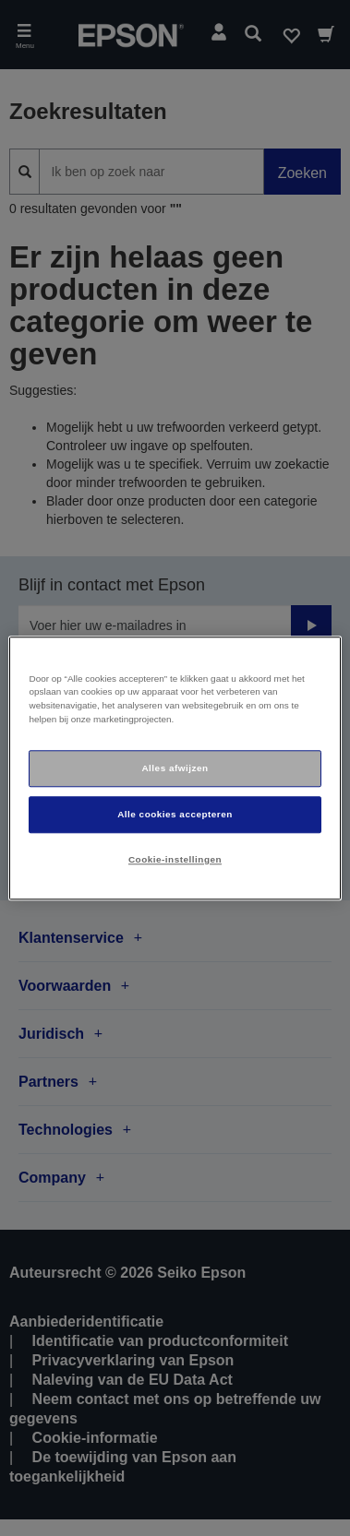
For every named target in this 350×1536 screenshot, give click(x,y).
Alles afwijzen (174, 768)
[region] (174, 768)
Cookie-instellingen (175, 859)
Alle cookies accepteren (175, 814)
